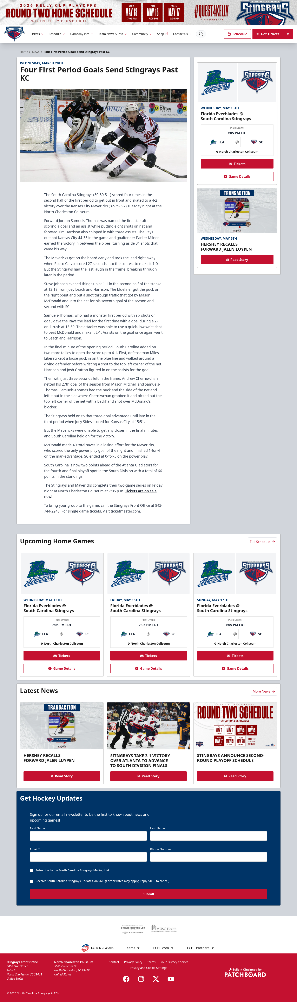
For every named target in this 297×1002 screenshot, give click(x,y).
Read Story (237, 259)
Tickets (37, 34)
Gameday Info (82, 34)
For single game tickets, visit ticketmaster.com (100, 511)
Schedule (57, 34)
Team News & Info (113, 34)
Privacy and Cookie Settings (148, 968)
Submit (148, 894)
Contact (114, 962)
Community (142, 34)
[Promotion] (148, 12)
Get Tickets (267, 34)
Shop (162, 34)
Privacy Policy (133, 962)
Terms (151, 962)
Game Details (237, 176)
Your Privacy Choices (174, 962)
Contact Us (182, 34)
